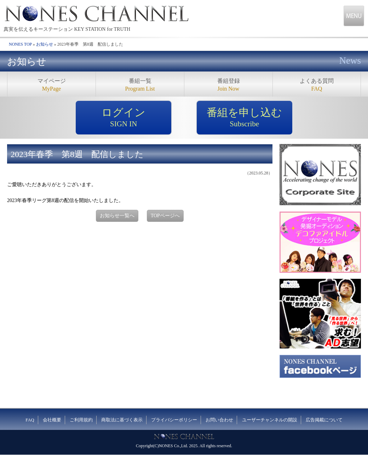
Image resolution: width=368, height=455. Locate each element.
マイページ (51, 85)
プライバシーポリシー (174, 419)
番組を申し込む (244, 117)
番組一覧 (140, 85)
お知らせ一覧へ (117, 215)
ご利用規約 (81, 419)
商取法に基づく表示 (122, 419)
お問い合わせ (219, 419)
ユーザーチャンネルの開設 (269, 419)
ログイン (123, 117)
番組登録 (228, 85)
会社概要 (52, 419)
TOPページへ (165, 215)
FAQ (29, 419)
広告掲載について (324, 419)
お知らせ (44, 44)
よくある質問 (317, 85)
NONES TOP (20, 44)
